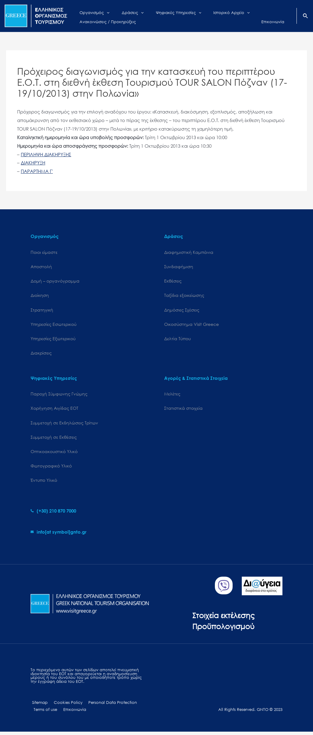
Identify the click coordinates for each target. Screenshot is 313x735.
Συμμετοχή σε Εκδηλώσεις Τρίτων (64, 424)
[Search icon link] (305, 16)
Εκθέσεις (173, 281)
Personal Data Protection (107, 705)
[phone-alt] (53, 513)
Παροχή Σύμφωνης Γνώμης (59, 395)
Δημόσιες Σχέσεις (181, 310)
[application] (102, 11)
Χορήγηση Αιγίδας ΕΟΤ (54, 410)
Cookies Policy (64, 705)
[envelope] (59, 534)
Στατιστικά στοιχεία (183, 410)
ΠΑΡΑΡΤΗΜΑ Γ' (37, 171)
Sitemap (38, 705)
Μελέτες (172, 395)
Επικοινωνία (71, 712)
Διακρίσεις (41, 354)
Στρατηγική (42, 310)
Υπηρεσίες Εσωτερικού (53, 325)
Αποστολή (41, 267)
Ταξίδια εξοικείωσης (184, 296)
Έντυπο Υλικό (44, 483)
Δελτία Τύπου (177, 340)
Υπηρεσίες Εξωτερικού (53, 340)
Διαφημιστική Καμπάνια (188, 252)
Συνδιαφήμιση (178, 267)
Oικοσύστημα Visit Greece (191, 325)
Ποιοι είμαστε (44, 252)
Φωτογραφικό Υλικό (51, 468)
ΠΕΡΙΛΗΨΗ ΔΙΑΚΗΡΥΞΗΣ (46, 154)
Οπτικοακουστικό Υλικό (54, 453)
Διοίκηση (40, 296)
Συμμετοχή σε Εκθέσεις (54, 439)
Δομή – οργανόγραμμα (55, 281)
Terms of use (44, 712)
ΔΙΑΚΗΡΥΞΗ (33, 163)
